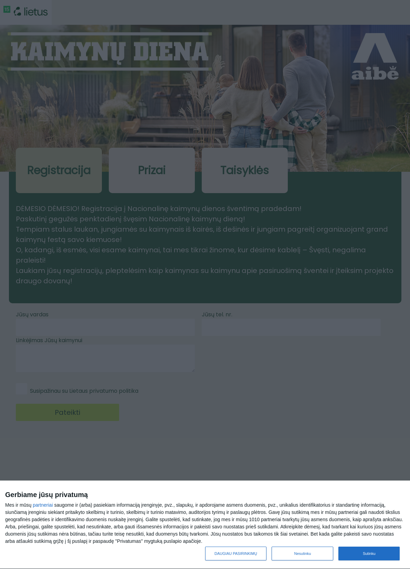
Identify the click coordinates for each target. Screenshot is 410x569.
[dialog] (205, 525)
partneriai (43, 505)
